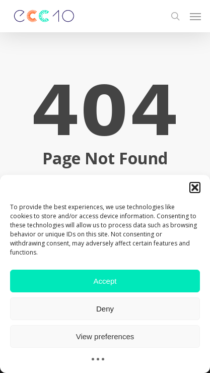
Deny (105, 308)
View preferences (105, 336)
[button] (195, 187)
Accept (105, 281)
